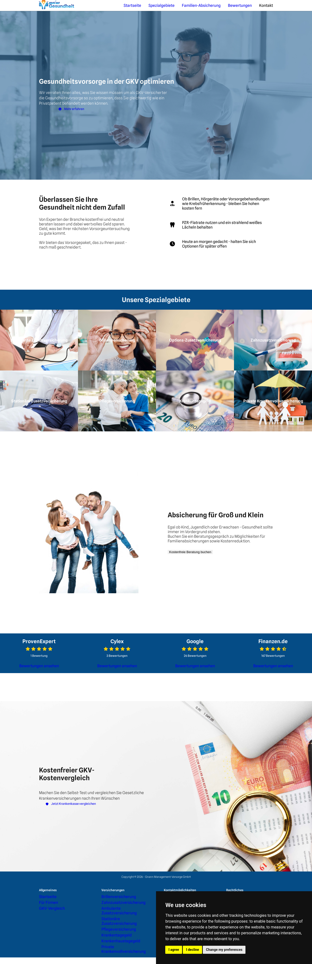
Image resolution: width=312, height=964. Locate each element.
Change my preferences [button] (224, 950)
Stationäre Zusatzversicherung (119, 941)
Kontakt (268, 9)
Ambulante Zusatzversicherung (120, 936)
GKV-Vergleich (47, 936)
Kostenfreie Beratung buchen (199, 584)
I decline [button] (192, 950)
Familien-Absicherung (221, 9)
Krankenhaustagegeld (114, 954)
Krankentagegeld (111, 950)
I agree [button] (173, 950)
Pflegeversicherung (113, 945)
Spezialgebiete (192, 9)
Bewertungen (249, 9)
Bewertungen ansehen (39, 698)
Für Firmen (45, 932)
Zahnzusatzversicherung (116, 932)
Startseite (170, 9)
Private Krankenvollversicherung (120, 958)
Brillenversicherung (113, 928)
